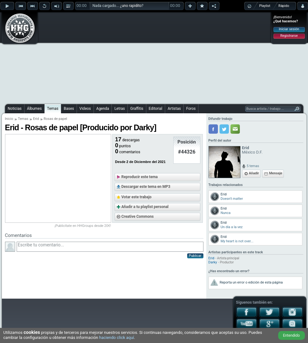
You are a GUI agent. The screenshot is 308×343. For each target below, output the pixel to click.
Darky (212, 262)
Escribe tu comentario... (110, 247)
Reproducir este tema (140, 177)
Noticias (15, 108)
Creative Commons (138, 216)
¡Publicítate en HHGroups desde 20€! (83, 226)
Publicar (195, 256)
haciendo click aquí (116, 337)
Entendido (291, 335)
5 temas (253, 166)
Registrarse (289, 36)
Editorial (155, 108)
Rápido (283, 6)
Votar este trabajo (137, 197)
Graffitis (136, 108)
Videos (85, 108)
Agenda (102, 108)
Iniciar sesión (289, 29)
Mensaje (275, 173)
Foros (191, 108)
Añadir (254, 173)
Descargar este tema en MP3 (146, 186)
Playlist (264, 6)
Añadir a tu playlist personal (145, 207)
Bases (69, 108)
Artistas (174, 108)
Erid (36, 119)
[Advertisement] (140, 57)
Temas (52, 108)
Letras (119, 108)
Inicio (9, 119)
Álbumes (34, 108)
